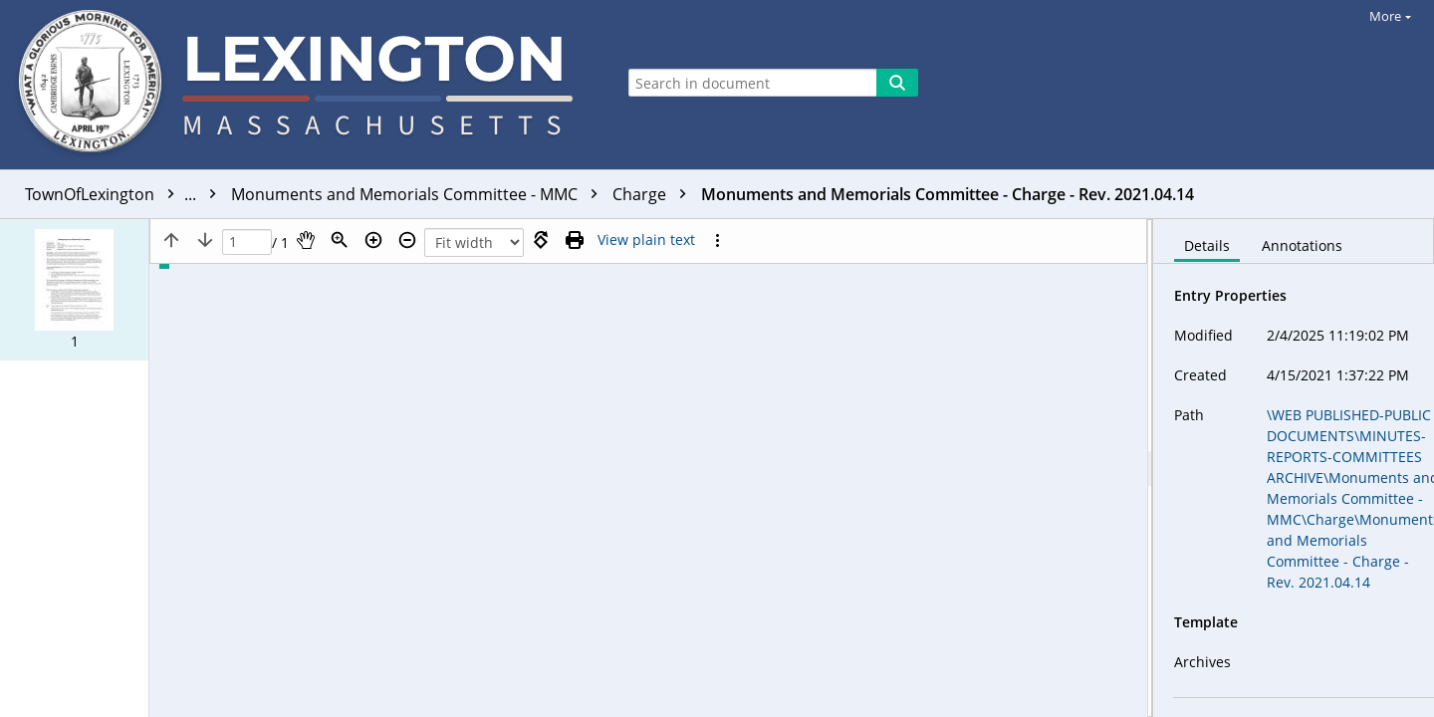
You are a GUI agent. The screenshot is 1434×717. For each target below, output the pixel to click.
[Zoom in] (373, 240)
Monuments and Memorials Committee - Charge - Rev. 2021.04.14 (947, 194)
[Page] (247, 242)
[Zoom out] (407, 240)
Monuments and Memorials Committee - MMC (419, 194)
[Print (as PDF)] (575, 240)
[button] (74, 289)
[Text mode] (646, 240)
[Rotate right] (541, 240)
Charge (654, 194)
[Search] (897, 83)
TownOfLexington (125, 194)
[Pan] (306, 240)
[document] (1293, 468)
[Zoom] (340, 240)
